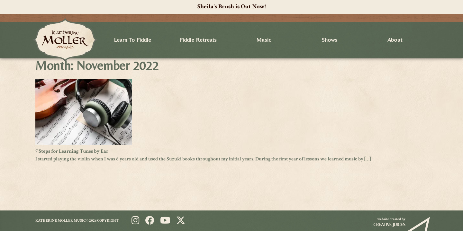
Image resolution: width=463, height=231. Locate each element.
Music (263, 39)
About (394, 39)
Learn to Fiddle (132, 39)
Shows (329, 39)
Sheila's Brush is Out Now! (231, 7)
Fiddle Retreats (198, 39)
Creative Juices (389, 224)
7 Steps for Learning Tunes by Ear (71, 151)
